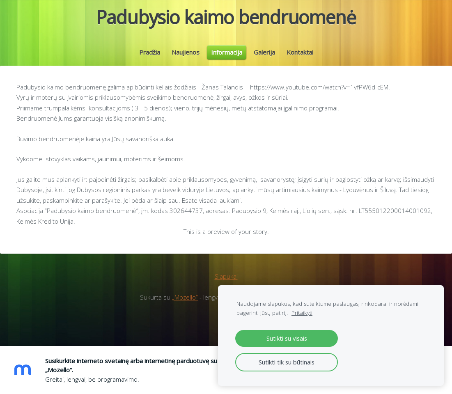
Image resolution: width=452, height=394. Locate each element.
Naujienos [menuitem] (186, 58)
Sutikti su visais (286, 338)
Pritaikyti (301, 312)
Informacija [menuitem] (226, 58)
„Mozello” (185, 309)
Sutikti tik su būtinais (286, 362)
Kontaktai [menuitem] (300, 58)
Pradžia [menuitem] (149, 58)
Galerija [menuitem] (264, 58)
